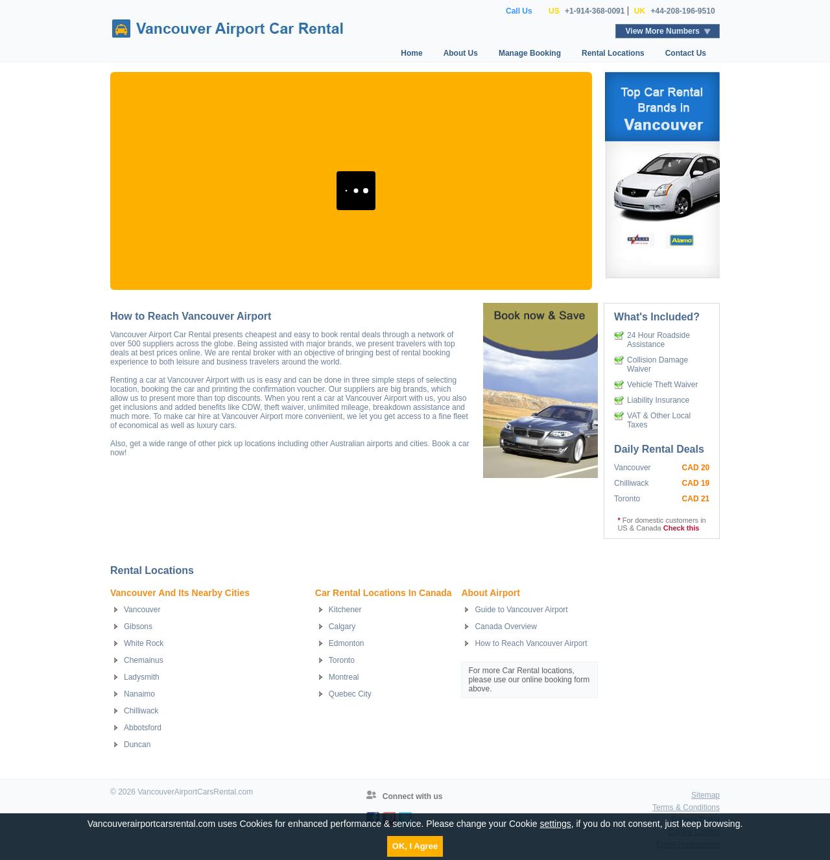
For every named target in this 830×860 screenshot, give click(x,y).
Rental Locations (613, 53)
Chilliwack (141, 710)
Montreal (344, 677)
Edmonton (346, 643)
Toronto (342, 660)
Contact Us (685, 53)
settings (555, 823)
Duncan (137, 744)
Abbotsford (142, 727)
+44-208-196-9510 (682, 11)
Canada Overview (505, 626)
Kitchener (345, 609)
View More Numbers (663, 31)
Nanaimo (139, 694)
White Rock (143, 643)
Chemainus (143, 660)
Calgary (342, 626)
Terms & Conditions (686, 807)
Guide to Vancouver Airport (521, 609)
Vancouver (142, 609)
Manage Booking (530, 53)
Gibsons (138, 626)
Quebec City (350, 694)
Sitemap (705, 795)
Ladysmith (142, 677)
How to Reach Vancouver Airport (531, 643)
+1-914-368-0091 (594, 11)
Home (411, 53)
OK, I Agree (415, 846)
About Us (461, 53)
